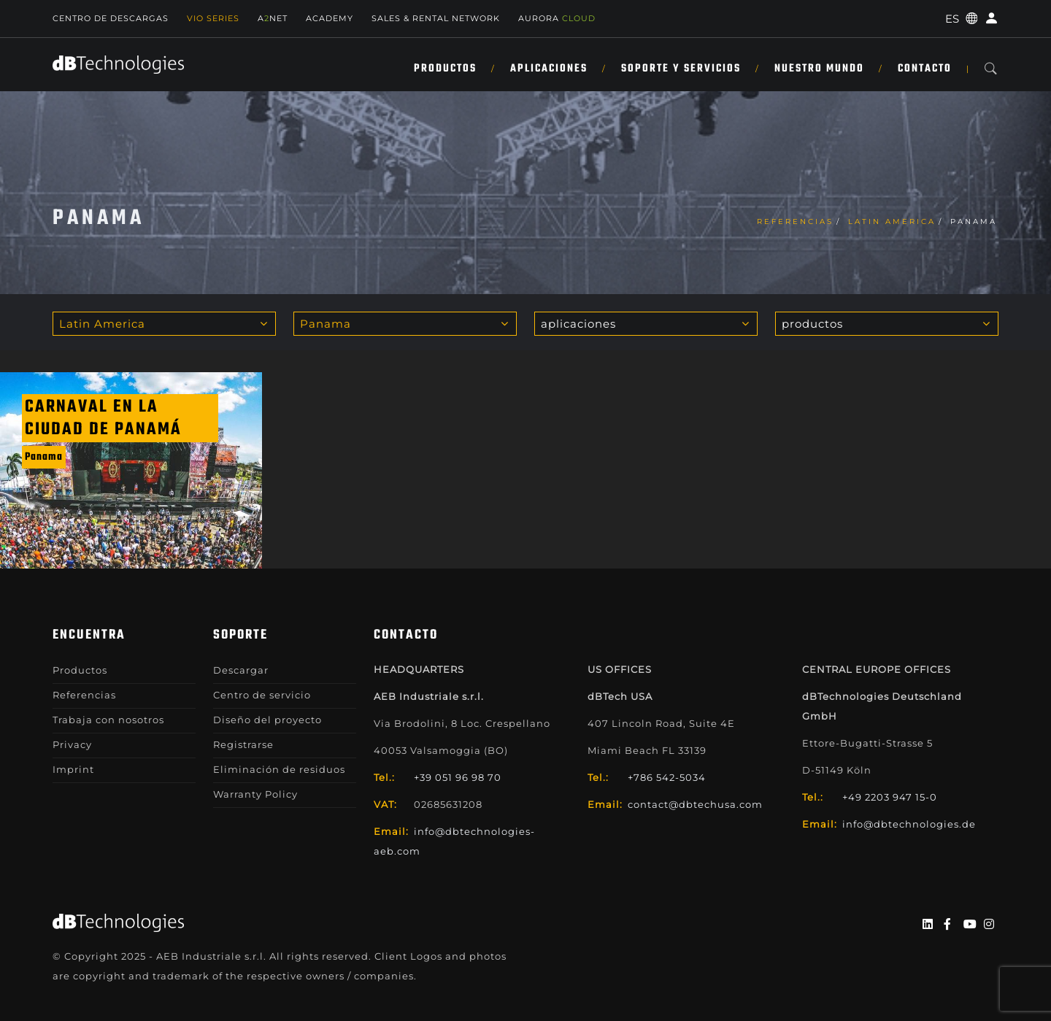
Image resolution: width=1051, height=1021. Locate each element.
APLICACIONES (549, 68)
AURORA (557, 18)
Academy (329, 18)
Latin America (892, 221)
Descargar (241, 670)
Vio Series (213, 18)
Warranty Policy (255, 794)
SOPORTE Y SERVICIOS (681, 68)
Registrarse (243, 744)
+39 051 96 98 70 (457, 777)
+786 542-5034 (667, 777)
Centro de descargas (111, 18)
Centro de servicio (262, 695)
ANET (273, 18)
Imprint (73, 769)
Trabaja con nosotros (108, 719)
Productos (445, 68)
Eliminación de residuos (279, 769)
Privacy (72, 744)
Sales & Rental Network (435, 18)
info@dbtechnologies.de (909, 824)
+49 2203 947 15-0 (889, 797)
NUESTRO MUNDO (819, 68)
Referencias (795, 221)
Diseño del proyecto (267, 719)
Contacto (925, 68)
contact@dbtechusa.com (695, 804)
